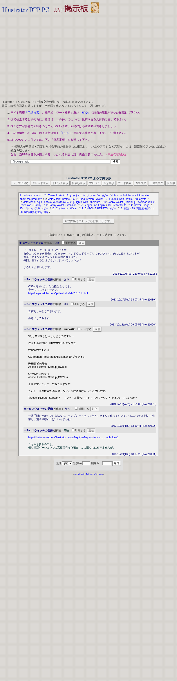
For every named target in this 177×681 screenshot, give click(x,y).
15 (21, 208)
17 (81, 208)
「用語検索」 (33, 112)
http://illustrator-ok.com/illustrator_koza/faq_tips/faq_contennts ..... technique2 (73, 437)
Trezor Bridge (142, 205)
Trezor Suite (119, 205)
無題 (127, 208)
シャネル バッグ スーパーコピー (89, 195)
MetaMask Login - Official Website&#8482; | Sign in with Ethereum (62, 202)
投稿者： (49, 243)
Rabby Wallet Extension (63, 205)
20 (21, 212)
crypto (143, 199)
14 (130, 205)
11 (45, 205)
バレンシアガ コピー (36, 208)
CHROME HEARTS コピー (101, 208)
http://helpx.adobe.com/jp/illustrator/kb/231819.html (58, 293)
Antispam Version (94, 474)
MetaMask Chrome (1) (60, 199)
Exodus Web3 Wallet (91, 199)
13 (109, 205)
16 (52, 208)
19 (133, 208)
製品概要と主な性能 (36, 212)
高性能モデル (144, 208)
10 (104, 202)
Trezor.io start (56, 195)
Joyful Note (79, 474)
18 (120, 208)
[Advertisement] (41, 55)
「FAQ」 (84, 112)
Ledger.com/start (33, 195)
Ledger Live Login (94, 205)
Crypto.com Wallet (67, 208)
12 (80, 205)
